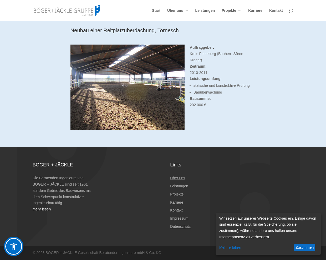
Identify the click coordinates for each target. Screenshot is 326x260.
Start (156, 11)
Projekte (229, 11)
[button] (13, 246)
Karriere (255, 11)
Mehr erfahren (230, 247)
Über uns (175, 11)
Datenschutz (180, 226)
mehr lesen (42, 209)
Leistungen (205, 11)
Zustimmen (305, 247)
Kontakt (276, 11)
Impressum (179, 218)
